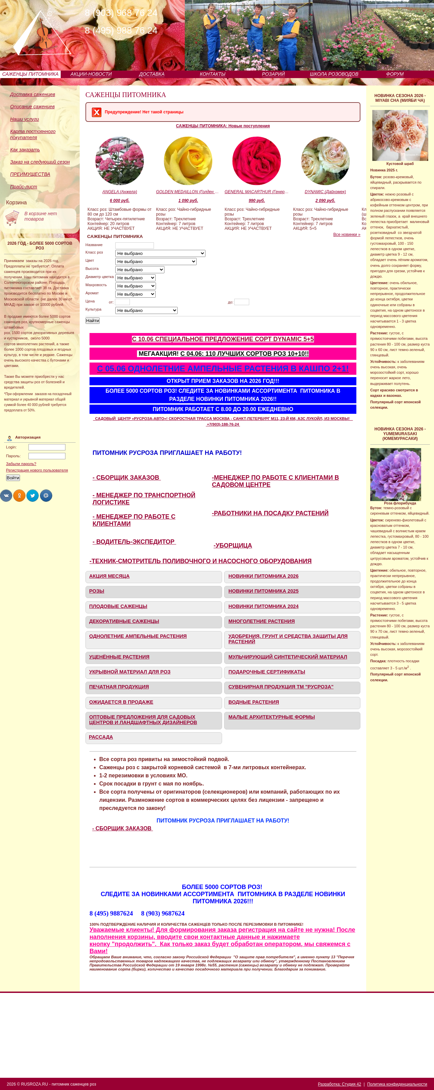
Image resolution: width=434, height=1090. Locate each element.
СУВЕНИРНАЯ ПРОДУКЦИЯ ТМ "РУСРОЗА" (281, 686)
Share (6, 495)
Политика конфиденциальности (397, 1084)
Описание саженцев (32, 106)
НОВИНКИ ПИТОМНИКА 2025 (264, 591)
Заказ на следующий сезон (40, 162)
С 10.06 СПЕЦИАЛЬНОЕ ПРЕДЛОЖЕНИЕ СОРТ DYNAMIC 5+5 (223, 339)
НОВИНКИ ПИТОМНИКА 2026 (264, 576)
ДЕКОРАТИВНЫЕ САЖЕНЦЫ (124, 621)
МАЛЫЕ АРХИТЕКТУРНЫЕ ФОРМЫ (272, 717)
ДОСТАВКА (152, 74)
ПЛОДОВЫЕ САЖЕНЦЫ (118, 606)
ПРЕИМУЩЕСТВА (30, 174)
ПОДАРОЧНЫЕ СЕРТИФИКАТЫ (267, 672)
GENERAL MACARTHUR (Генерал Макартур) (256, 191)
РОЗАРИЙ (273, 74)
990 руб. (257, 200)
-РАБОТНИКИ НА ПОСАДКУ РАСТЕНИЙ (270, 513)
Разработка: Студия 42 (339, 1084)
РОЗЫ (96, 591)
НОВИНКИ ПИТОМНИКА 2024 (264, 606)
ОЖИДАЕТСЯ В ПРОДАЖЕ (121, 702)
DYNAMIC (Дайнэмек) (325, 191)
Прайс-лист (23, 186)
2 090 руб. (325, 200)
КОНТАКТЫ (212, 74)
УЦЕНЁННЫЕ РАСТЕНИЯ (119, 657)
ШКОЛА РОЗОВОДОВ (334, 74)
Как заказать (25, 149)
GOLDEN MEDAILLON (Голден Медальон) (188, 191)
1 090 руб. (188, 200)
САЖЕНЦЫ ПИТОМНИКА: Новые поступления (223, 126)
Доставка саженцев (32, 94)
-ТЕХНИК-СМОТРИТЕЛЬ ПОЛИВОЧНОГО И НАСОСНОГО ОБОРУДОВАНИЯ (201, 561)
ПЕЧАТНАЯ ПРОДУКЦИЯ (119, 686)
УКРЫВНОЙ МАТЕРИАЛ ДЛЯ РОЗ (130, 672)
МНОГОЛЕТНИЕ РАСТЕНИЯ (262, 621)
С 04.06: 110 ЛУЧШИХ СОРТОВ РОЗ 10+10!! (244, 353)
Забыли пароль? (21, 464)
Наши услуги (24, 119)
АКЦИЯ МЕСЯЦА (109, 576)
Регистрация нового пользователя (37, 470)
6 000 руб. (120, 200)
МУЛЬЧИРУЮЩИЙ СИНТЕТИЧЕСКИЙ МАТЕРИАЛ (288, 657)
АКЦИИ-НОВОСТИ (91, 74)
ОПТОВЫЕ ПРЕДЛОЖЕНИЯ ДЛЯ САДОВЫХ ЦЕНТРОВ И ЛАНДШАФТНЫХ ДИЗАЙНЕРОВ (143, 719)
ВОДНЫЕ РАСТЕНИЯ (254, 702)
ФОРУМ (394, 74)
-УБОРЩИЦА (233, 545)
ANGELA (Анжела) (119, 191)
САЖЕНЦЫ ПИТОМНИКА (30, 74)
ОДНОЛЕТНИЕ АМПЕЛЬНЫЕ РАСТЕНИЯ (138, 636)
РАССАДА (101, 737)
